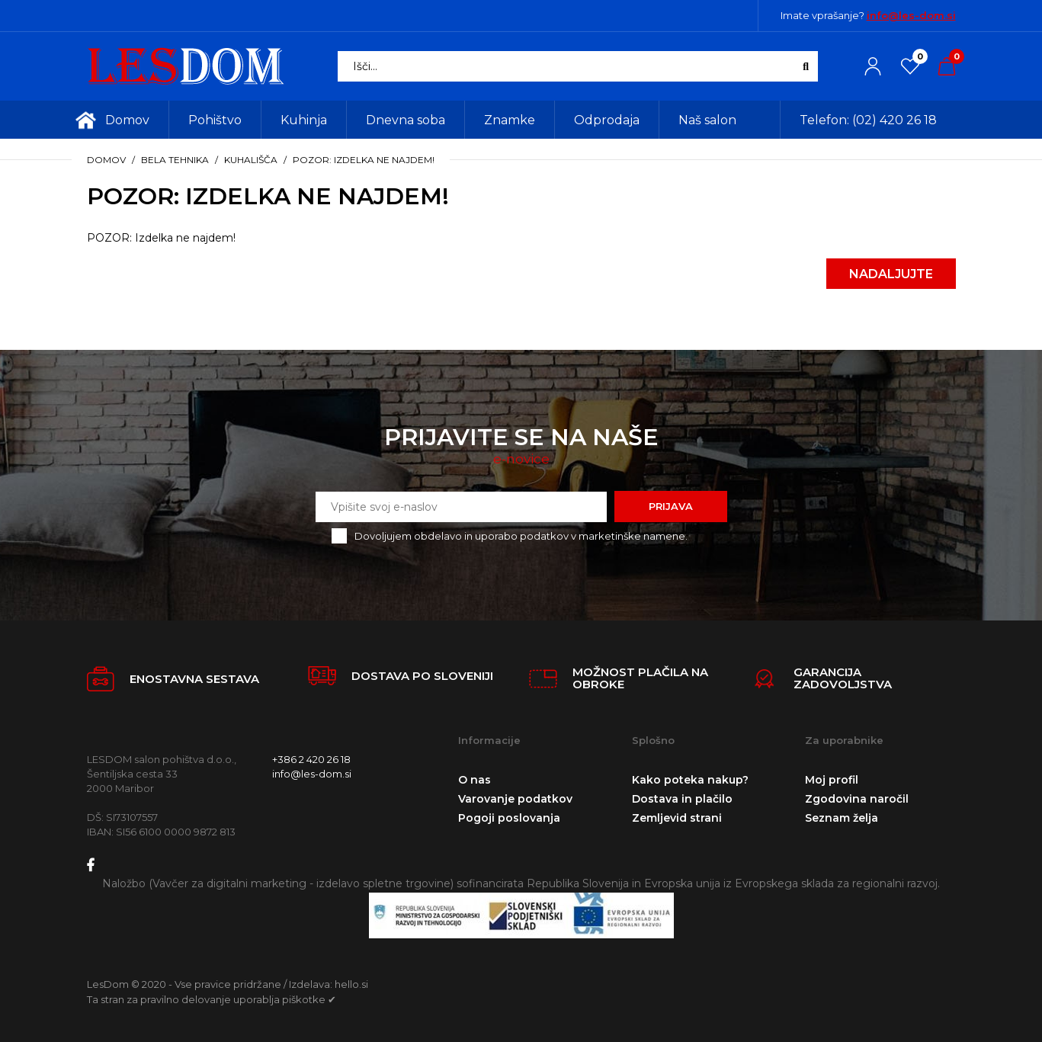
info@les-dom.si (911, 15)
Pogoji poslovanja (509, 818)
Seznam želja (841, 818)
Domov (106, 159)
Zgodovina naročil (857, 799)
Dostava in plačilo (682, 799)
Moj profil (831, 780)
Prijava (671, 506)
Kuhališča (250, 159)
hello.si (351, 984)
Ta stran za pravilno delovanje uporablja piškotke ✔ (211, 999)
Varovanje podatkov (515, 799)
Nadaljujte (891, 274)
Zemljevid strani (677, 818)
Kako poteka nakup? (690, 780)
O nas (474, 780)
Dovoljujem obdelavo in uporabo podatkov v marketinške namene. (521, 535)
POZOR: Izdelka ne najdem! (363, 159)
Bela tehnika (175, 159)
